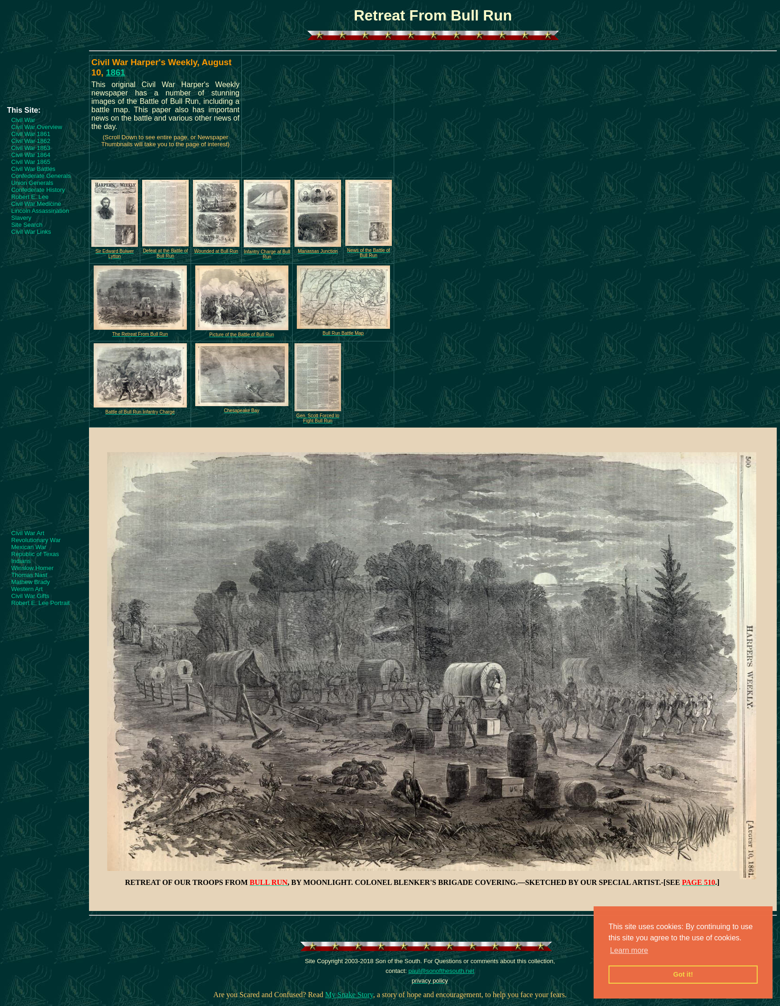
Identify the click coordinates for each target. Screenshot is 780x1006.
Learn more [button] (629, 950)
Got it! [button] (683, 974)
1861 (115, 72)
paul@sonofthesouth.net (441, 970)
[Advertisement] (44, 78)
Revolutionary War (36, 540)
